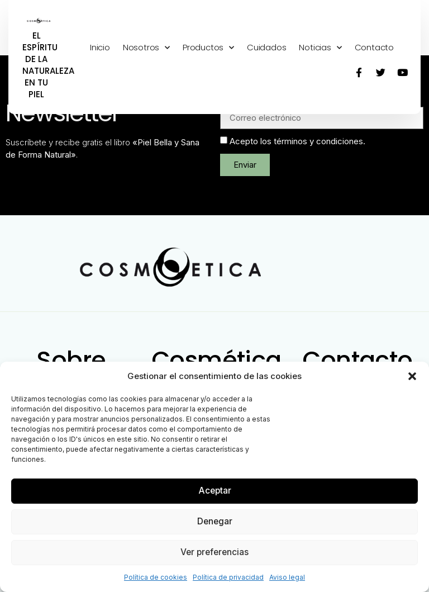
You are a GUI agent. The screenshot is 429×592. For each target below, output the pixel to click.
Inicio (100, 47)
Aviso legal (287, 577)
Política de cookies (155, 577)
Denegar (214, 521)
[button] (412, 376)
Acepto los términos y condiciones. (297, 141)
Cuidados (266, 47)
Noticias (320, 47)
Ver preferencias (214, 552)
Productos (208, 47)
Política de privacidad (228, 577)
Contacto (374, 47)
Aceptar (215, 490)
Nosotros (146, 47)
